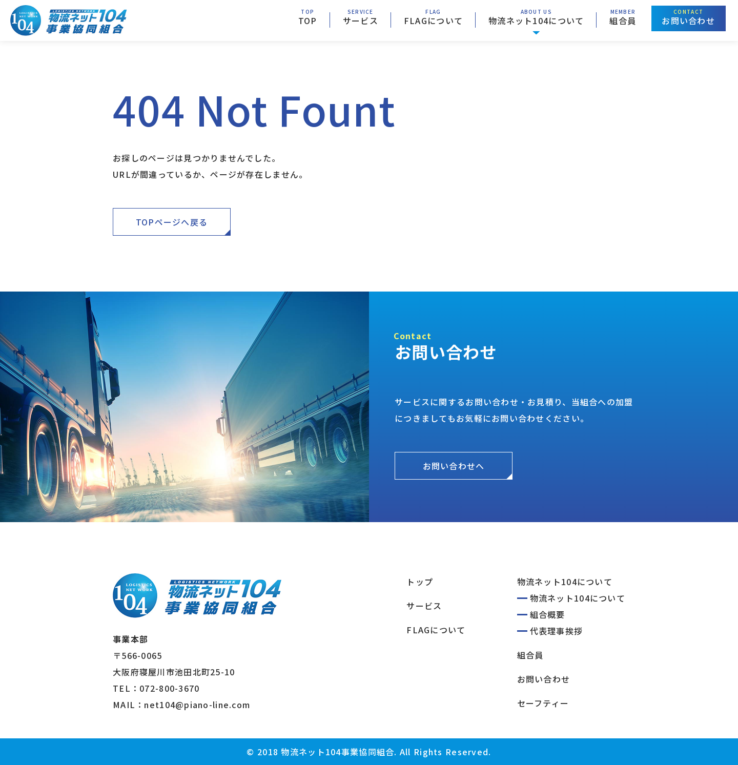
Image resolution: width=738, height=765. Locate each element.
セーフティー (543, 703)
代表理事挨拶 (556, 631)
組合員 (622, 20)
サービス (360, 20)
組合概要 (547, 614)
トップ (419, 581)
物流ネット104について (536, 20)
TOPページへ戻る (172, 222)
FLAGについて (433, 20)
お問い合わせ (688, 20)
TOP (307, 20)
